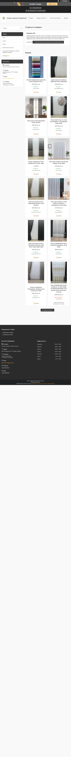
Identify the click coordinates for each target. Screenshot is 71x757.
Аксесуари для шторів (8, 47)
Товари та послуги (41, 18)
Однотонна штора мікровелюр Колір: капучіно (36, 121)
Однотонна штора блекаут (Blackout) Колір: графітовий (59, 80)
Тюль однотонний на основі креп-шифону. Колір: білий (58, 162)
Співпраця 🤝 (6, 55)
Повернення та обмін (8, 332)
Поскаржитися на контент (37, 383)
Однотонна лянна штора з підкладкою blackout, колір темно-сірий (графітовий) (36, 245)
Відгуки (66, 18)
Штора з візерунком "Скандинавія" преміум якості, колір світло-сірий (36, 289)
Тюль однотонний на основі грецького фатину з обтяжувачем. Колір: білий (59, 203)
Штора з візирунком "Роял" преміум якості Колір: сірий (36, 162)
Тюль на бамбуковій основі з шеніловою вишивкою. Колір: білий (58, 245)
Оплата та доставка (55, 18)
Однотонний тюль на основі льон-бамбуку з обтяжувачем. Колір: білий (58, 121)
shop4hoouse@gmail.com (9, 78)
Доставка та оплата (8, 334)
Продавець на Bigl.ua (35, 382)
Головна (31, 18)
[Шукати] (21, 28)
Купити (37, 92)
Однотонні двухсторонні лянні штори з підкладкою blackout (49, 42)
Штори (4, 41)
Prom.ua (42, 380)
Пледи (4, 44)
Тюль (4, 37)
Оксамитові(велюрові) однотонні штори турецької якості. (36, 80)
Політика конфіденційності (49, 383)
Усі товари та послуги (47, 310)
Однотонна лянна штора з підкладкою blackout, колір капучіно (36, 203)
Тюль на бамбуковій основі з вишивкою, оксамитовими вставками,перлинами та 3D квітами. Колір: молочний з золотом (59, 289)
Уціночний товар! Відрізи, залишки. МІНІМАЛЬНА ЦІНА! (11, 51)
